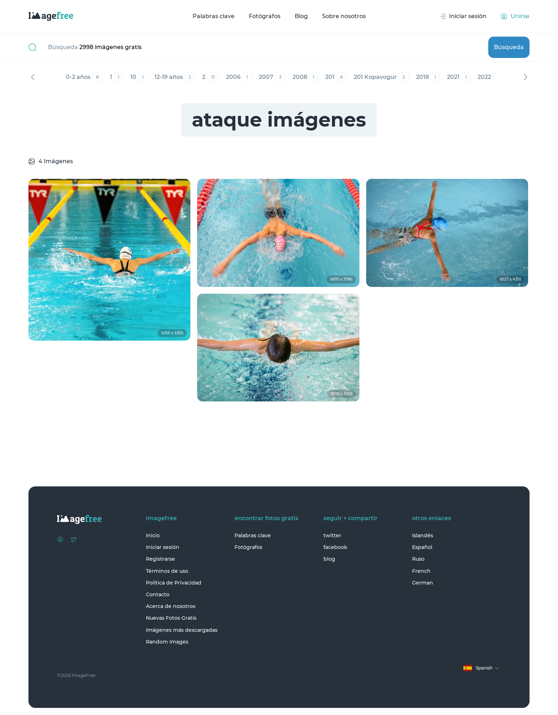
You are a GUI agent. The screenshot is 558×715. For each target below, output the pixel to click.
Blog (301, 16)
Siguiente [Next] (525, 77)
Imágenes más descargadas (181, 630)
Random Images (167, 642)
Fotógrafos (264, 16)
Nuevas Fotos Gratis (171, 618)
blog (329, 559)
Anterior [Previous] (32, 77)
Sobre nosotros (344, 16)
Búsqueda (509, 47)
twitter (332, 535)
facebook (335, 547)
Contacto (157, 594)
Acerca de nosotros (170, 606)
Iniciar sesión (162, 547)
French (421, 571)
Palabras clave (214, 16)
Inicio (153, 535)
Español (422, 547)
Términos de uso (167, 571)
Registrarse (160, 559)
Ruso (418, 559)
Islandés (422, 535)
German (422, 583)
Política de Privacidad (173, 583)
